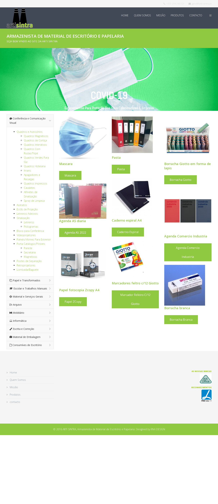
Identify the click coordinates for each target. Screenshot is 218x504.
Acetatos (22, 205)
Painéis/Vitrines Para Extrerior (34, 239)
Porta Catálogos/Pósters (31, 243)
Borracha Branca (181, 320)
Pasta (121, 169)
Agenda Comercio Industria (188, 252)
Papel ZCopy (73, 302)
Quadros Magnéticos (36, 136)
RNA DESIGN (158, 429)
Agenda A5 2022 (75, 232)
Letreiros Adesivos (27, 213)
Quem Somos (142, 15)
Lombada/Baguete (27, 269)
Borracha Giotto (180, 180)
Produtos (177, 15)
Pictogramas (31, 226)
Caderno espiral (128, 232)
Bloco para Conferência (30, 231)
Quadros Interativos (35, 144)
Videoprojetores (26, 235)
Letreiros (29, 222)
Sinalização (23, 218)
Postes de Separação (29, 261)
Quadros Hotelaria (34, 166)
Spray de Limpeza (34, 200)
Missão (160, 15)
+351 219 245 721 (175, 3)
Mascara (70, 175)
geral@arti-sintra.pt (202, 3)
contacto (195, 15)
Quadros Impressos (35, 183)
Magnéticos (30, 256)
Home (124, 15)
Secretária (30, 252)
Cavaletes (29, 187)
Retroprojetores (26, 265)
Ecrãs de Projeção (27, 209)
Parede (28, 248)
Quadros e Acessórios (29, 131)
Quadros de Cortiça (35, 140)
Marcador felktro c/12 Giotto (135, 299)
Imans (27, 170)
